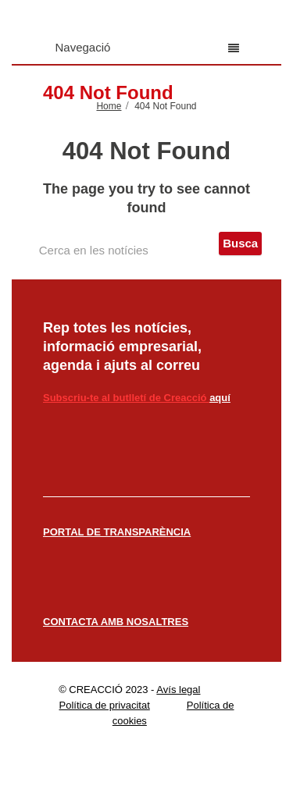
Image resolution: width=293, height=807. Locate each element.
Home (108, 106)
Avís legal (178, 689)
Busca (240, 243)
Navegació (147, 47)
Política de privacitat (104, 705)
